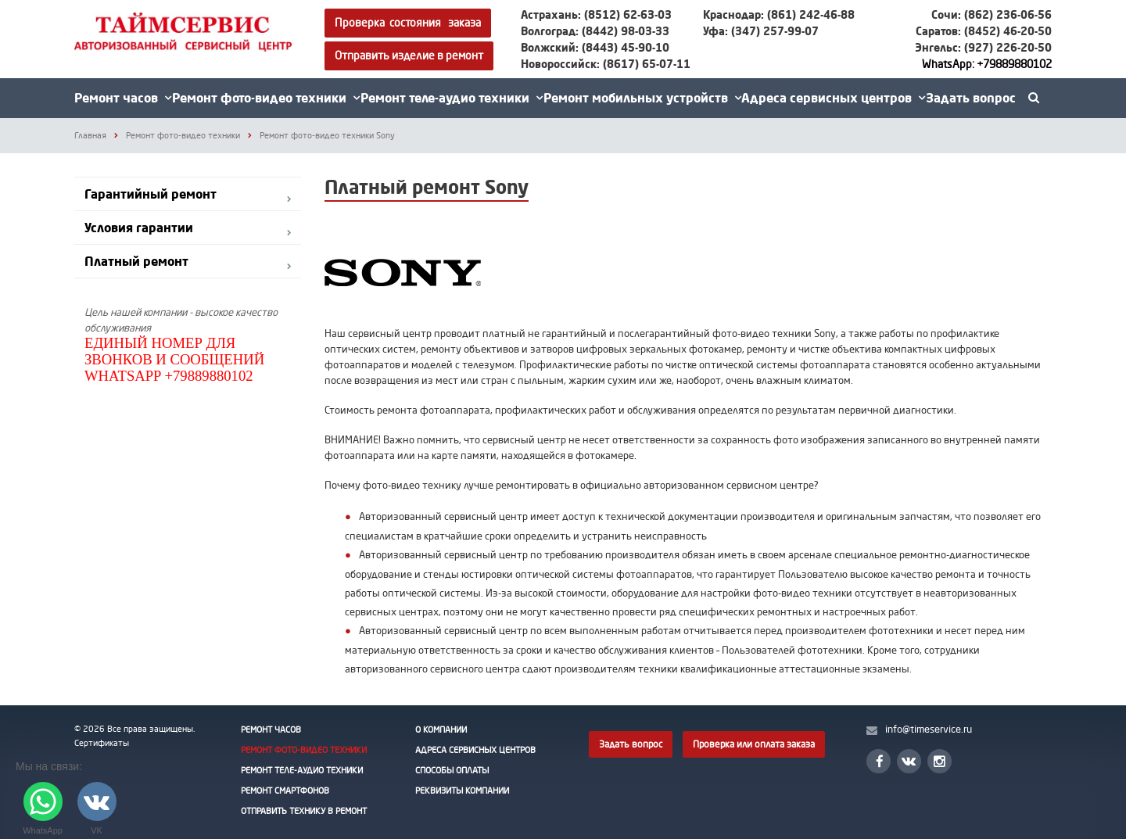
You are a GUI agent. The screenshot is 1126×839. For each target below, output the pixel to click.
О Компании (441, 729)
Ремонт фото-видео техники (266, 98)
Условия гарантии (138, 227)
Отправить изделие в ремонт (409, 55)
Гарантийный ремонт (150, 194)
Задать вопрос (971, 98)
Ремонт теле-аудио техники (451, 98)
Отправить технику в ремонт (304, 810)
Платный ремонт (136, 261)
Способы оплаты (452, 770)
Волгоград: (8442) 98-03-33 (595, 31)
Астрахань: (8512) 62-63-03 (596, 14)
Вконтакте (909, 760)
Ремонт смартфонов (285, 790)
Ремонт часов (122, 98)
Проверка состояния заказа (408, 22)
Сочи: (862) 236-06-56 (991, 14)
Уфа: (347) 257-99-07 (761, 31)
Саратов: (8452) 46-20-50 (984, 31)
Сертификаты (101, 742)
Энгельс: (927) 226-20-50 (983, 47)
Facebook (880, 761)
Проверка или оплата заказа (754, 744)
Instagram (939, 761)
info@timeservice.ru (928, 728)
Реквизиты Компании (462, 790)
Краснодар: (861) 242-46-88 (779, 14)
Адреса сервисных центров (833, 98)
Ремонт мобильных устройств (642, 98)
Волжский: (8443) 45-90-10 (595, 47)
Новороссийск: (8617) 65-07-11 (605, 63)
